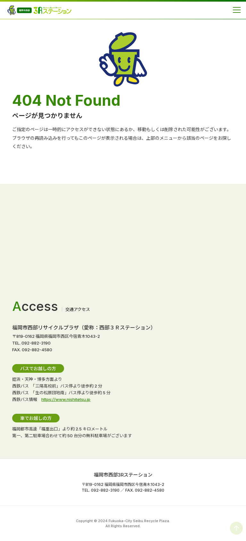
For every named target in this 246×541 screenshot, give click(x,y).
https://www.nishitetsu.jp (65, 399)
